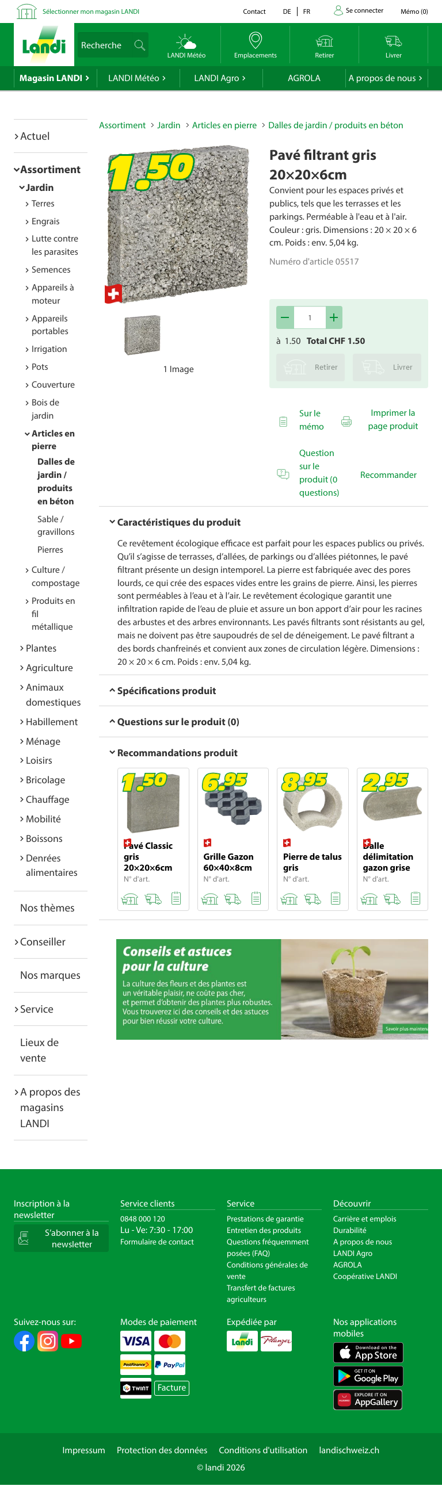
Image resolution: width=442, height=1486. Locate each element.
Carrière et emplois (365, 1218)
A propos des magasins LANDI (50, 1107)
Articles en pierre (224, 125)
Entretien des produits (264, 1230)
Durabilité (350, 1230)
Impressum (84, 1450)
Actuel (34, 136)
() (414, 11)
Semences (51, 269)
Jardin (40, 187)
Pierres (50, 550)
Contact (254, 11)
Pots (40, 367)
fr (306, 11)
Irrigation (49, 349)
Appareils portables (50, 325)
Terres (43, 203)
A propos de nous (382, 78)
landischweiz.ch (349, 1450)
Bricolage (45, 779)
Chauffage (48, 799)
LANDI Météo (133, 78)
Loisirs (39, 760)
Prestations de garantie (265, 1218)
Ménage (43, 741)
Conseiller (43, 941)
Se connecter (364, 10)
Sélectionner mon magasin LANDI (91, 11)
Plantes (41, 647)
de (287, 11)
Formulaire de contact (157, 1241)
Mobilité (43, 818)
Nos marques (50, 975)
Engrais (46, 221)
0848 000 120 (142, 1218)
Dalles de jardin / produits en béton (335, 125)
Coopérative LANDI (365, 1276)
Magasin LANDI (51, 78)
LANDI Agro (216, 78)
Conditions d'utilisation (263, 1450)
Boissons (44, 838)
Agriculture (49, 667)
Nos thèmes (47, 907)
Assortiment (50, 169)
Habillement (52, 721)
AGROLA (304, 78)
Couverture (53, 384)
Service (37, 1009)
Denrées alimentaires (52, 865)
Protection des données (162, 1450)
